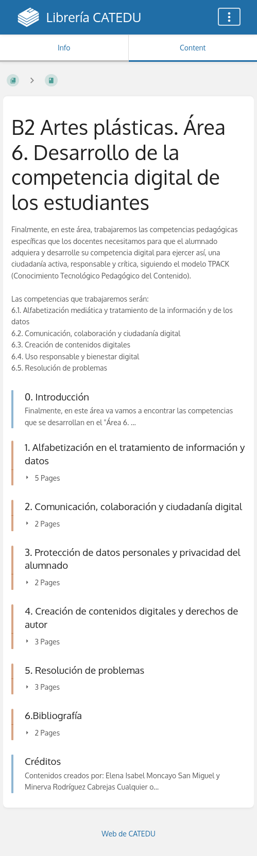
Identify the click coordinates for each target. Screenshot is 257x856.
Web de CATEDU (128, 833)
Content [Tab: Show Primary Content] (192, 47)
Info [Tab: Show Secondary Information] (64, 47)
